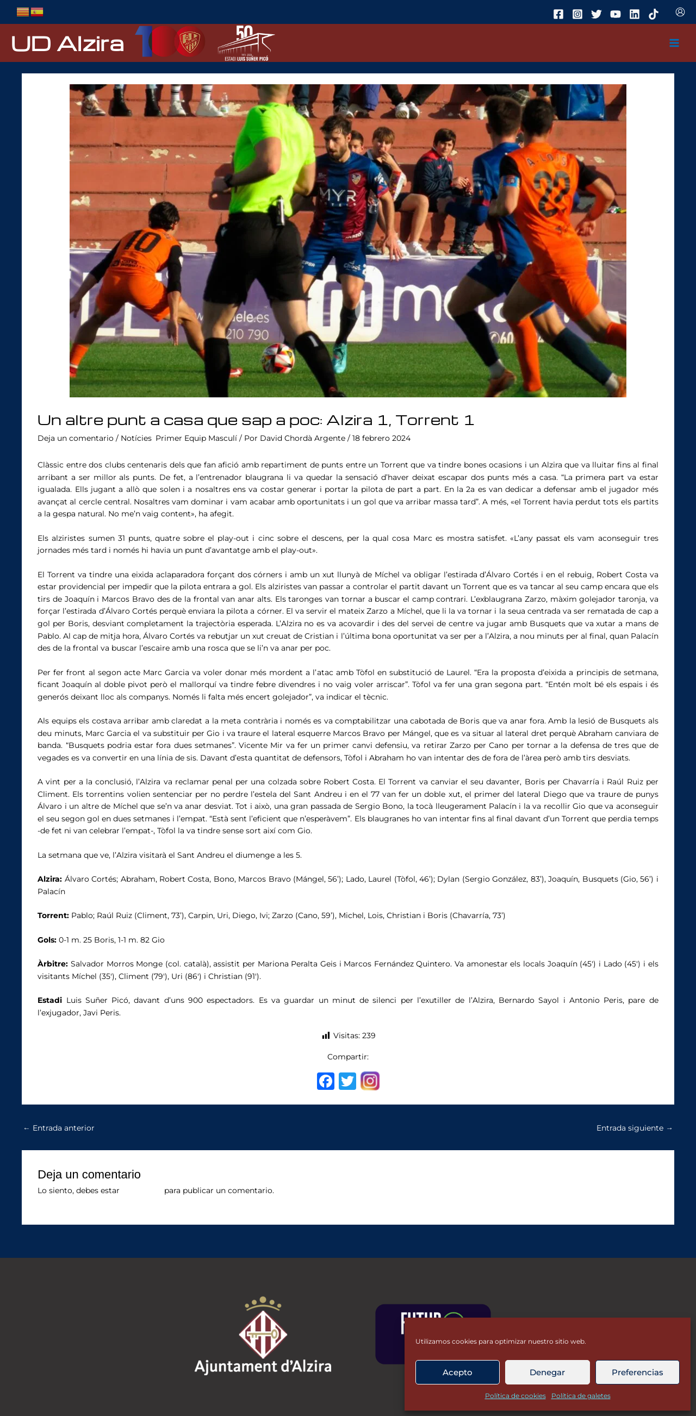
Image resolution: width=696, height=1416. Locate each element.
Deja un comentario (76, 438)
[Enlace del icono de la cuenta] (680, 12)
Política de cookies (515, 1396)
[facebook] (560, 14)
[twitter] (598, 14)
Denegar (547, 1372)
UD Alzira (67, 42)
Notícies (136, 438)
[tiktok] (655, 14)
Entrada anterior (59, 1128)
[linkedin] (636, 14)
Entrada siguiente (634, 1128)
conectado (142, 1190)
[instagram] (579, 14)
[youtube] (617, 14)
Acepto (458, 1372)
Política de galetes (581, 1396)
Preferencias (637, 1372)
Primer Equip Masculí (196, 438)
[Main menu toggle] (674, 43)
